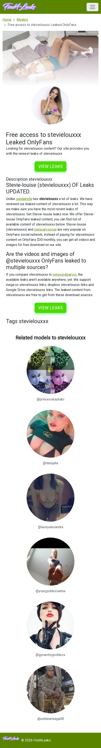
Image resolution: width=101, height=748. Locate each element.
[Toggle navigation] (92, 7)
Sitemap (90, 740)
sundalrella (24, 199)
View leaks (50, 166)
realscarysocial (45, 229)
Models (75, 740)
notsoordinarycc (65, 275)
